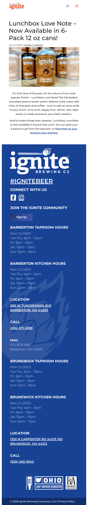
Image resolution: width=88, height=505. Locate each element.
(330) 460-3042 (22, 461)
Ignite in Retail (33, 45)
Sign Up (21, 217)
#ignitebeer (31, 181)
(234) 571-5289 (21, 328)
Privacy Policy (66, 501)
